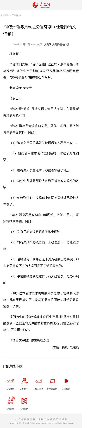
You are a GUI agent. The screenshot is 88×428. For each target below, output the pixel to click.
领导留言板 (52, 382)
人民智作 (24, 402)
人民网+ (24, 382)
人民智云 (10, 402)
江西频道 (16, 15)
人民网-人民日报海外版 (56, 44)
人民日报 (10, 382)
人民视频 (66, 382)
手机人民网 (38, 382)
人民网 (4, 15)
